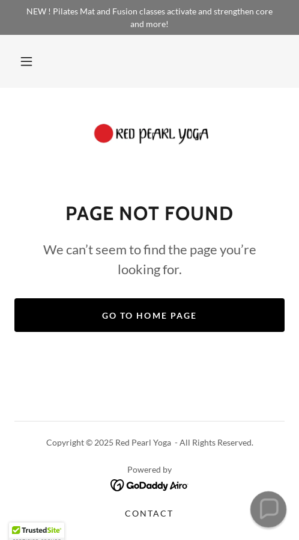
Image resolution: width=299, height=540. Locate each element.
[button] (26, 61)
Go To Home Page (149, 315)
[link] (149, 135)
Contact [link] (149, 513)
